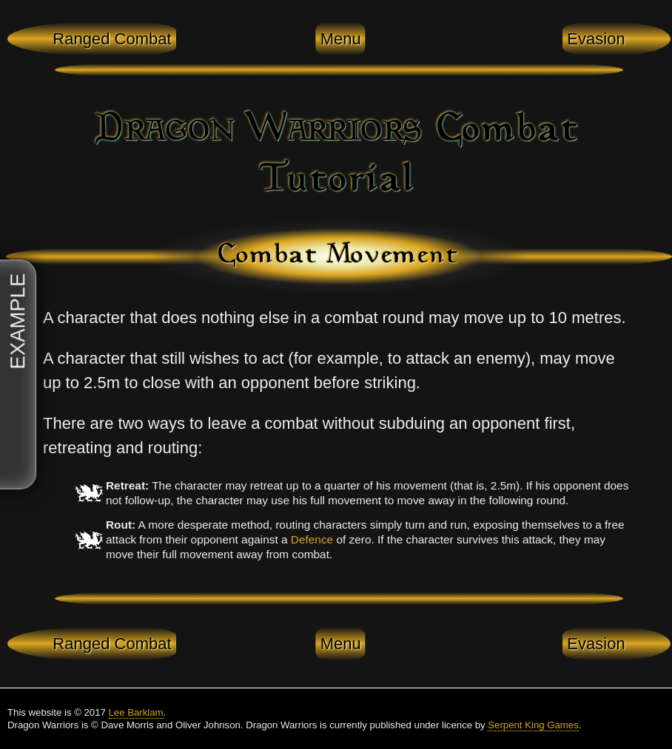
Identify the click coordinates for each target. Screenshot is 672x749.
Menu (340, 39)
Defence (312, 539)
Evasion (596, 39)
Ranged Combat (112, 39)
